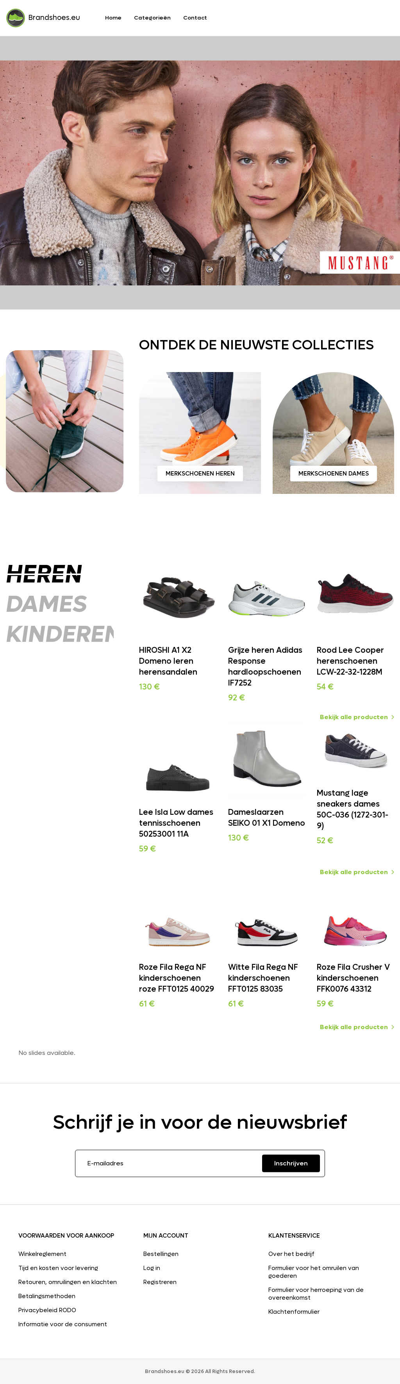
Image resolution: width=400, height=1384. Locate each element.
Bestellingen (161, 1254)
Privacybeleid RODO (47, 1310)
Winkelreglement (42, 1254)
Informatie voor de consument (62, 1324)
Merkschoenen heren (200, 473)
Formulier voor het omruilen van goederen (313, 1272)
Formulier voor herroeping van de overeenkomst (316, 1294)
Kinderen (63, 634)
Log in (151, 1268)
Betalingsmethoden (46, 1296)
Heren (45, 574)
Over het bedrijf (291, 1254)
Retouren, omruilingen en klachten (67, 1282)
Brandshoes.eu (43, 18)
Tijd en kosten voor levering (58, 1268)
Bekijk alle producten (357, 717)
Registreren (160, 1282)
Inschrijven (291, 1163)
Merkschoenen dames (333, 473)
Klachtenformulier (294, 1312)
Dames (46, 604)
